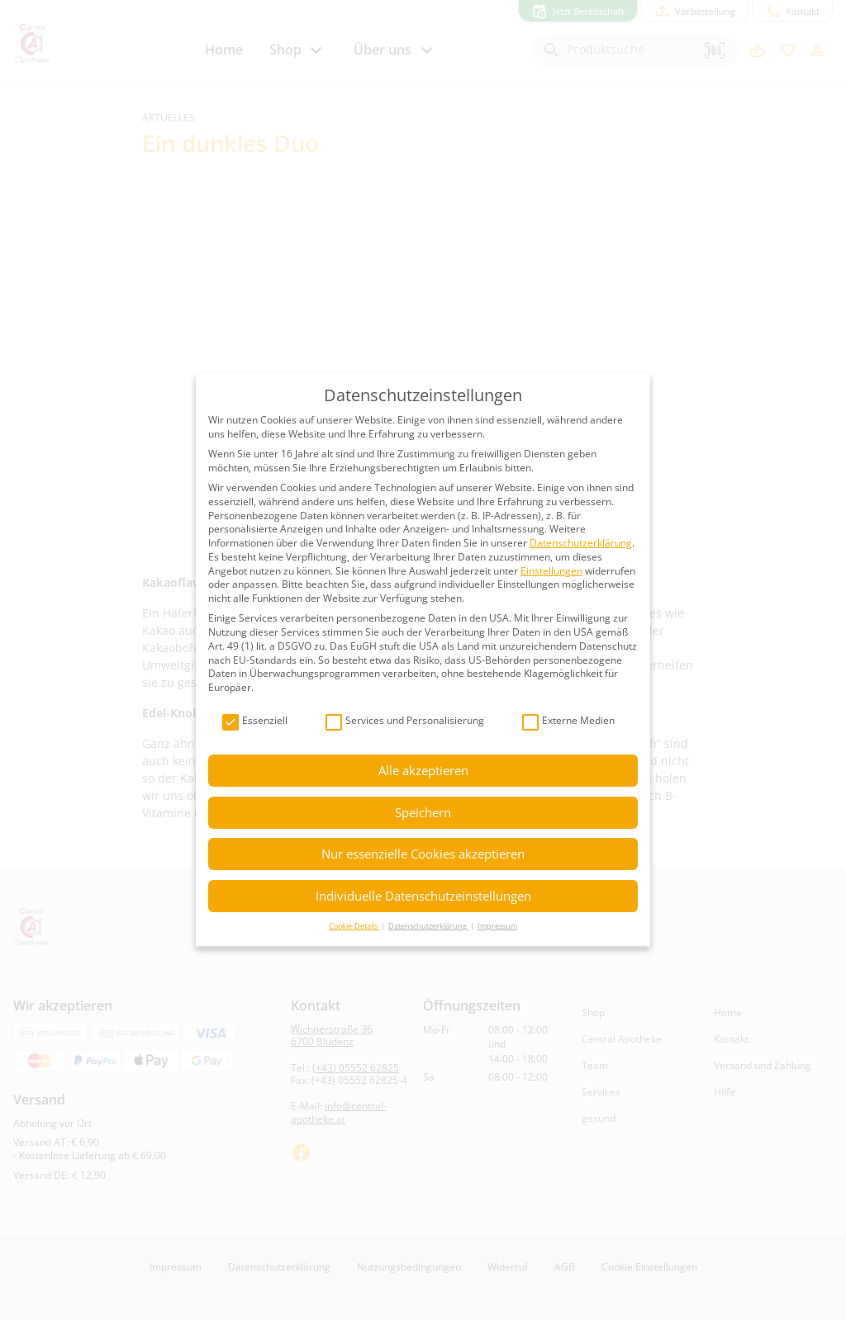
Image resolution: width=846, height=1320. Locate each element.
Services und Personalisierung (405, 721)
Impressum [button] (497, 925)
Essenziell (255, 721)
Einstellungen (551, 571)
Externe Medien (568, 721)
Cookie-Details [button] (354, 925)
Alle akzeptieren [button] (423, 770)
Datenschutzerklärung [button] (428, 925)
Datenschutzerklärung (581, 543)
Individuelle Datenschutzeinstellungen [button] (423, 895)
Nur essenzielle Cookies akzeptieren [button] (423, 853)
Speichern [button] (423, 812)
